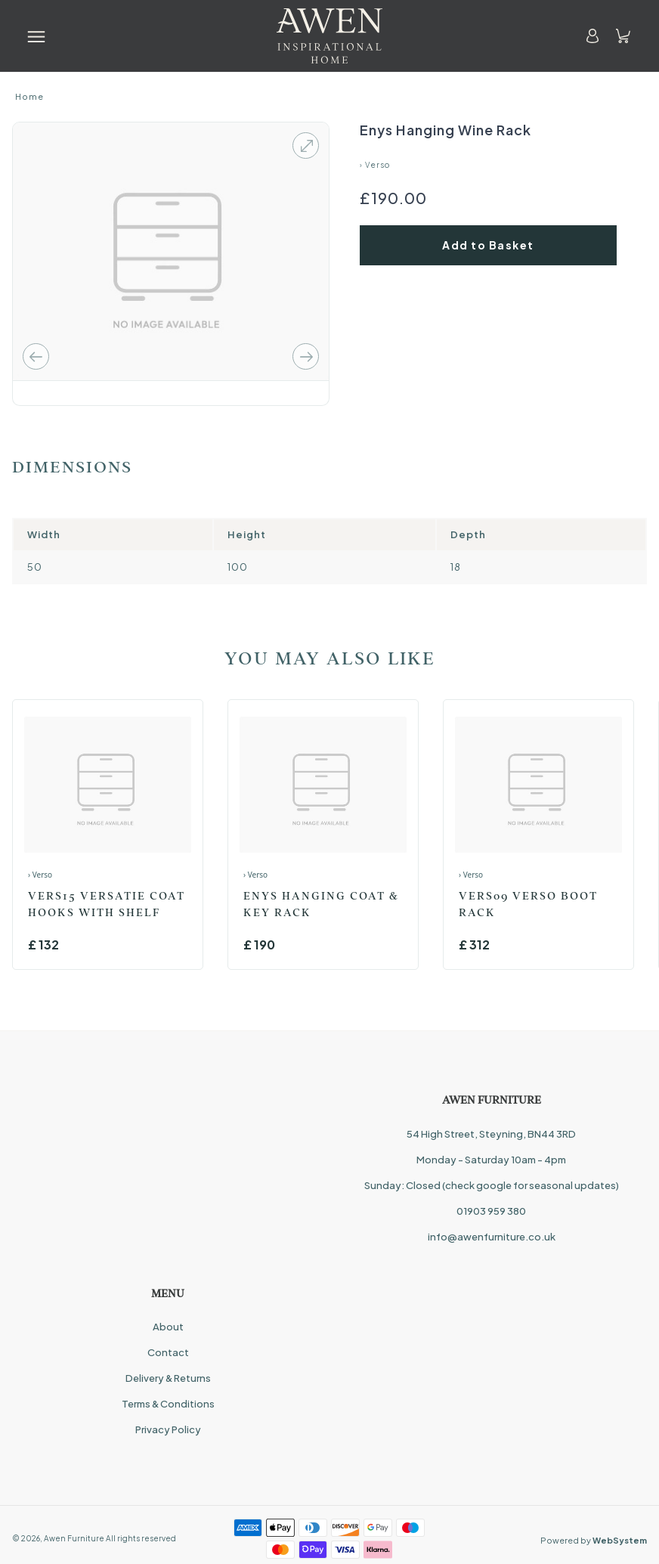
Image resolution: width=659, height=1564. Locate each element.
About (168, 1327)
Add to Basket (488, 245)
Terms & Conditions (168, 1404)
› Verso (375, 164)
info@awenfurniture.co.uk (491, 1237)
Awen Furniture (74, 1538)
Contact (168, 1352)
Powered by (593, 1540)
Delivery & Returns (168, 1378)
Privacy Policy (168, 1429)
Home (29, 96)
